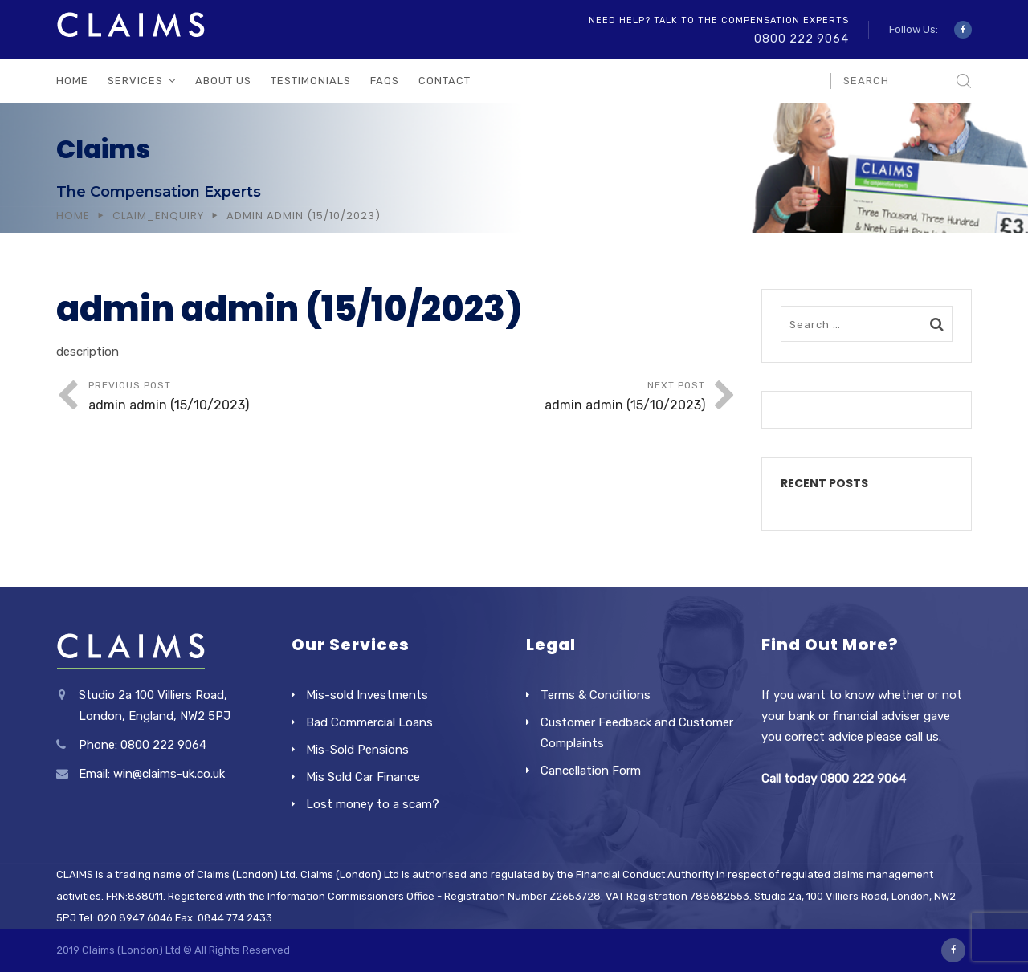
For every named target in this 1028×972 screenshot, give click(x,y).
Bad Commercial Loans (369, 722)
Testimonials (311, 81)
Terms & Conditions (596, 695)
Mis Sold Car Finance (363, 777)
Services (135, 81)
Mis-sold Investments (367, 695)
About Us (223, 81)
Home (72, 81)
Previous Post (242, 398)
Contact (444, 81)
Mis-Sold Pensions (357, 749)
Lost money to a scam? (372, 804)
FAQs (384, 81)
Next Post (551, 398)
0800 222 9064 (801, 39)
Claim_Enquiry (158, 215)
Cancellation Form (591, 770)
